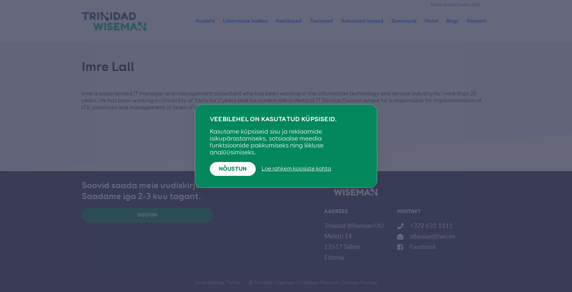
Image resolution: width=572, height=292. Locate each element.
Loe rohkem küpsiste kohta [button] (296, 169)
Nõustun (233, 169)
